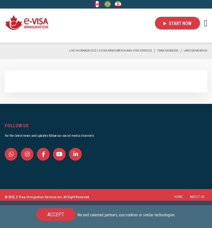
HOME (178, 197)
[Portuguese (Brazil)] (107, 4)
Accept (55, 215)
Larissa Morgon (195, 50)
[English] (97, 4)
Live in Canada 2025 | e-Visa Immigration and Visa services (110, 50)
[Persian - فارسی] (118, 4)
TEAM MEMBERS (168, 50)
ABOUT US (197, 197)
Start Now (177, 23)
